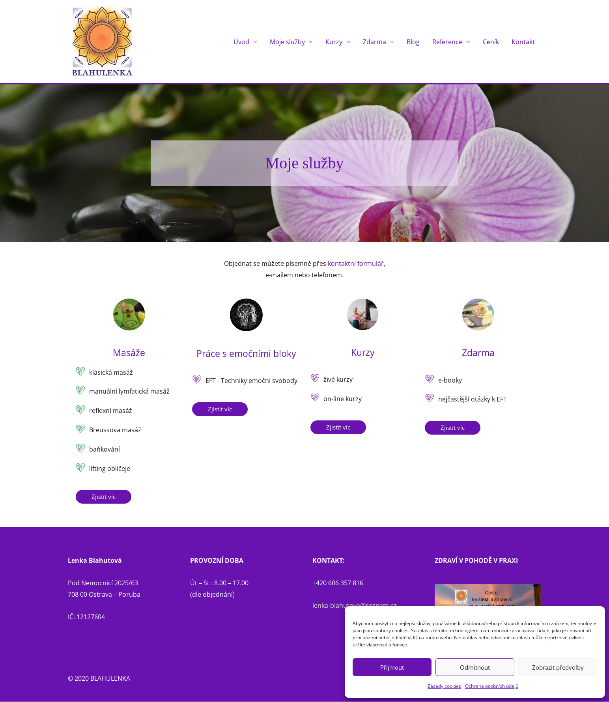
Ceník (491, 41)
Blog (413, 41)
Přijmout (392, 667)
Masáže (129, 352)
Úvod (241, 41)
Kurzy (333, 41)
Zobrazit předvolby (558, 667)
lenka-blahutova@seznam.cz (354, 605)
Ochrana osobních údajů (491, 686)
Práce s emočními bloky (246, 353)
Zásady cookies (444, 686)
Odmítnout (475, 667)
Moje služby (287, 41)
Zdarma (374, 41)
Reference (447, 41)
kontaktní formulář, (356, 264)
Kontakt (523, 41)
